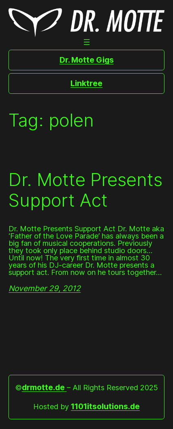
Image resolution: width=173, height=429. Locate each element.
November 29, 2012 (45, 288)
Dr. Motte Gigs (87, 60)
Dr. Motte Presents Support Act (85, 189)
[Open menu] (87, 42)
